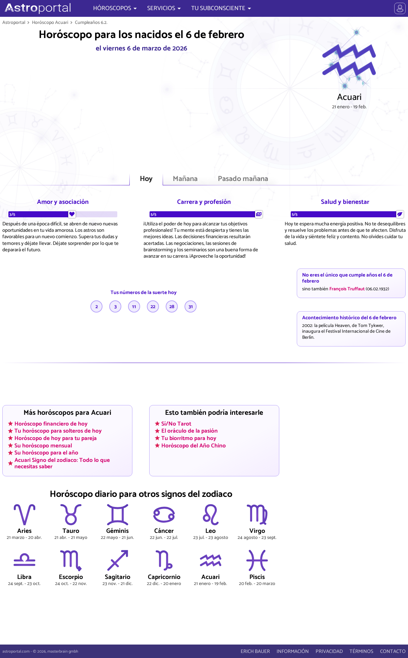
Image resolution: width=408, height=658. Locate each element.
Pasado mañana (243, 179)
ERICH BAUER (255, 651)
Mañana (185, 179)
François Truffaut (347, 289)
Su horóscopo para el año (46, 452)
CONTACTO (393, 651)
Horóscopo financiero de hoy (51, 423)
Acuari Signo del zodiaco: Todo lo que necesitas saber (62, 463)
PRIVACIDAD (329, 651)
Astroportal (13, 22)
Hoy (146, 179)
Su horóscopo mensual (43, 445)
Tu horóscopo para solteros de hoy (58, 431)
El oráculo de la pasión (189, 431)
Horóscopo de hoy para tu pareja (55, 438)
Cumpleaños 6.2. (91, 22)
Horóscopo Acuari (50, 22)
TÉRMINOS (361, 651)
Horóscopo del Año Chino (193, 445)
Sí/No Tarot (176, 423)
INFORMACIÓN (293, 651)
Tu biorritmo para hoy (188, 438)
